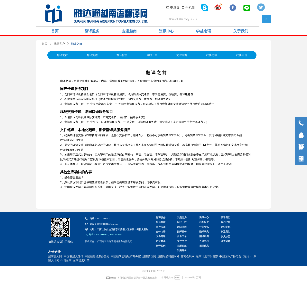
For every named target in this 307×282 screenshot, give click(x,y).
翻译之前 (76, 43)
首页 (44, 43)
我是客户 (59, 43)
